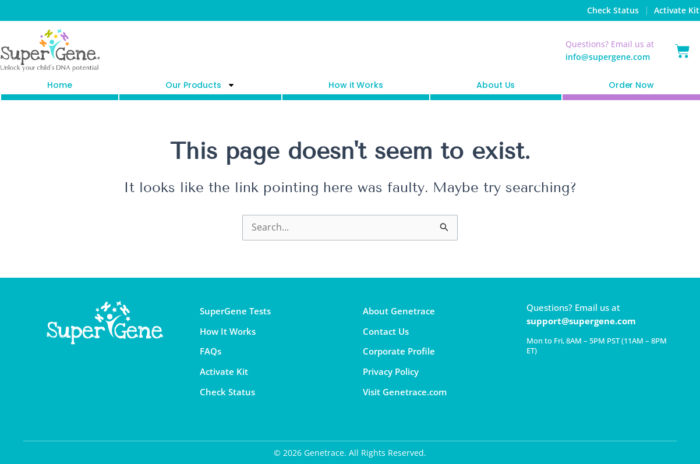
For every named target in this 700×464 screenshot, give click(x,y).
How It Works (228, 331)
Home (59, 85)
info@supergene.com (607, 56)
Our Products (200, 85)
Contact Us (386, 331)
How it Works (355, 85)
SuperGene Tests (235, 311)
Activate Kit (676, 10)
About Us (495, 85)
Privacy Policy (391, 372)
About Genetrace (399, 311)
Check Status (613, 10)
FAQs (210, 351)
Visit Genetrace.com (405, 392)
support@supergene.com (581, 321)
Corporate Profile (399, 351)
